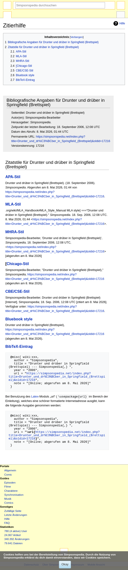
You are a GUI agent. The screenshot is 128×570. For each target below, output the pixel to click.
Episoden (10, 482)
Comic (8, 474)
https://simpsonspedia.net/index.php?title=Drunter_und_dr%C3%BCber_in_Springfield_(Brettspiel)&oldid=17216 (56, 376)
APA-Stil (12, 177)
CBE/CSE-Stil (17, 291)
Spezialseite (7, 15)
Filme (7, 486)
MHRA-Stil (14, 232)
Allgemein (10, 470)
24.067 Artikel (12, 535)
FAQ (7, 523)
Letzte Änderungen (15, 515)
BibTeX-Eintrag (19, 346)
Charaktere (11, 491)
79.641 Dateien (13, 543)
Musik (7, 499)
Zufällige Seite (12, 511)
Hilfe (118, 23)
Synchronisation (13, 495)
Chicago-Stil (18, 264)
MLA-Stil (13, 204)
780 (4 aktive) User (15, 531)
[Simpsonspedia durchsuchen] (60, 5)
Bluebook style (19, 319)
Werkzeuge (121, 15)
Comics (8, 503)
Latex (35, 396)
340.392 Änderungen (16, 539)
